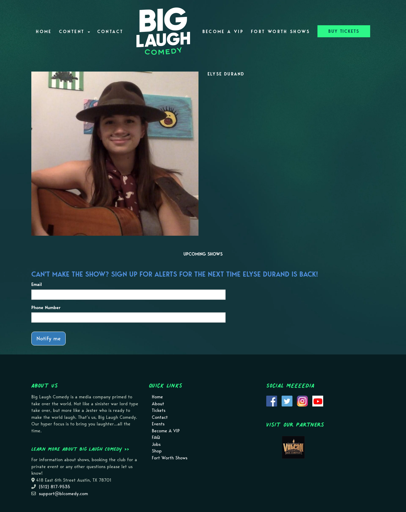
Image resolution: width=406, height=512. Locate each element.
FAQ (156, 437)
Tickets (158, 410)
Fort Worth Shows (280, 31)
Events (158, 424)
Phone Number (46, 307)
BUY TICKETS (343, 31)
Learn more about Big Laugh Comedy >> (80, 448)
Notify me (48, 338)
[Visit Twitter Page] (287, 400)
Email (36, 284)
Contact (110, 31)
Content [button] (74, 31)
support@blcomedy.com (63, 493)
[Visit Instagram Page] (302, 400)
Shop (157, 451)
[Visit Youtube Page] (317, 400)
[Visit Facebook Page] (271, 400)
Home (44, 31)
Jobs (156, 444)
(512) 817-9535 (54, 486)
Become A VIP (223, 31)
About (158, 403)
